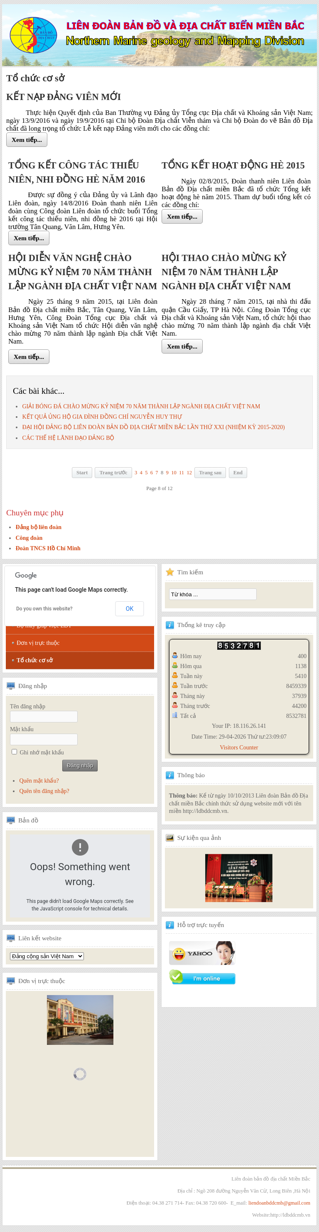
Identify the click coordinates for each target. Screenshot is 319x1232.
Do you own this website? (44, 609)
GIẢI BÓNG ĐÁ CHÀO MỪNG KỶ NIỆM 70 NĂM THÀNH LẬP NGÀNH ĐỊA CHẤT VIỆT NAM (141, 406)
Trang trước (113, 473)
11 (181, 473)
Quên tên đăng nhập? (44, 791)
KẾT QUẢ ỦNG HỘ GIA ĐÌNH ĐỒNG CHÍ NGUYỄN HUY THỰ (102, 417)
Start (82, 473)
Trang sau (210, 473)
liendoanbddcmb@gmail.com (279, 1203)
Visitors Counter (239, 747)
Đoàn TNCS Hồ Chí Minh (47, 548)
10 (174, 473)
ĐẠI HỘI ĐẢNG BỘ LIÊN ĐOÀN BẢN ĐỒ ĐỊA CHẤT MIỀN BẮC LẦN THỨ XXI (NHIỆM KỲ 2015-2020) (153, 427)
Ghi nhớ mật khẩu (42, 752)
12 (189, 473)
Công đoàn (28, 538)
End (238, 473)
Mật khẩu (22, 729)
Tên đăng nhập (27, 706)
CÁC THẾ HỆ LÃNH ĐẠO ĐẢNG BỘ (68, 438)
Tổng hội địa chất (47, 956)
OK (129, 608)
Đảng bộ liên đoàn (38, 527)
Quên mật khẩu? (39, 781)
